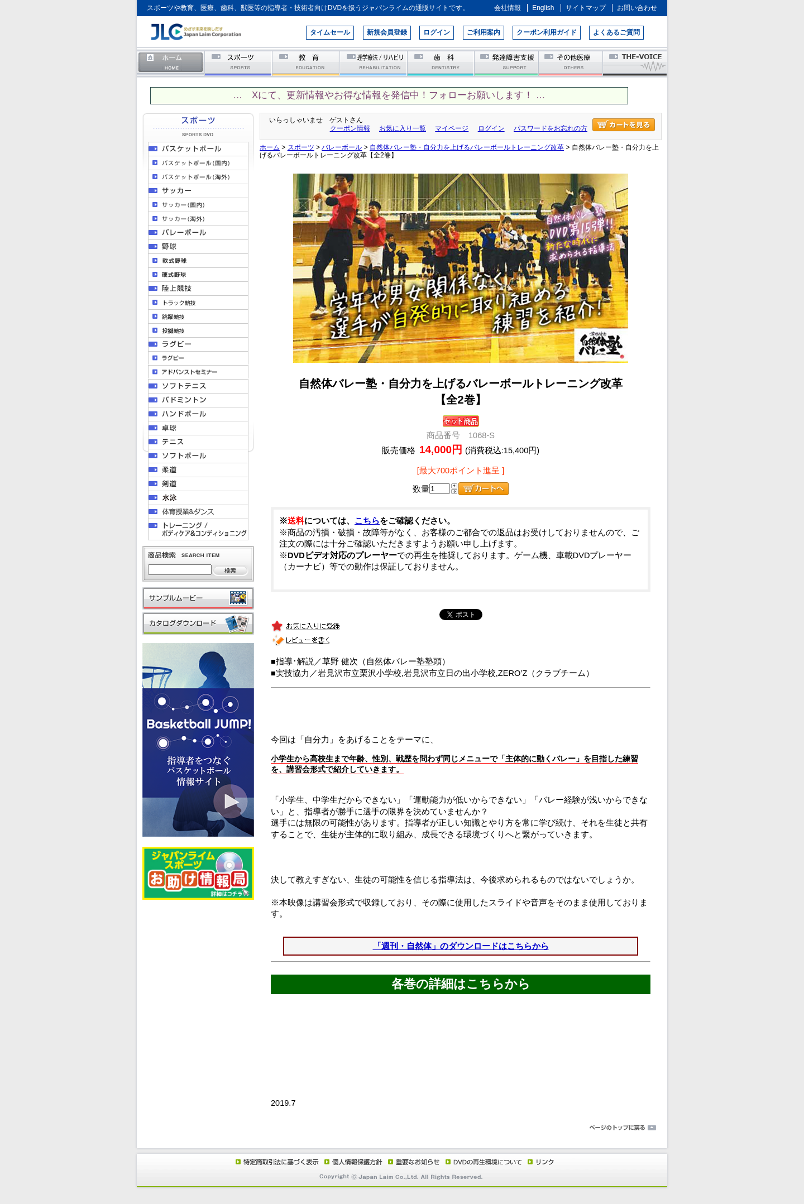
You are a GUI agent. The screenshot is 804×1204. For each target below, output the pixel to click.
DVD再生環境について (484, 1161)
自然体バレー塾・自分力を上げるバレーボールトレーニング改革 (467, 147)
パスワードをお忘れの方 (550, 128)
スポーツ (238, 62)
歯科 (441, 62)
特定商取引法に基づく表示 (276, 1161)
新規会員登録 (387, 32)
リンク (540, 1161)
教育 (306, 62)
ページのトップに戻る (402, 1128)
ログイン (436, 32)
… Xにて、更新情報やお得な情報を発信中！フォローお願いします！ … (389, 95)
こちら (367, 520)
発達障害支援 (507, 62)
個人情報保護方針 (352, 1161)
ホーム (171, 62)
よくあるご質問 (616, 32)
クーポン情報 (350, 128)
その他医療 (571, 62)
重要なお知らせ (411, 1161)
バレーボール (342, 147)
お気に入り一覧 (402, 128)
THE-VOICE (635, 62)
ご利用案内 (483, 32)
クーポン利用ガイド (546, 32)
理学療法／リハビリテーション (374, 62)
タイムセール (330, 32)
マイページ (451, 128)
